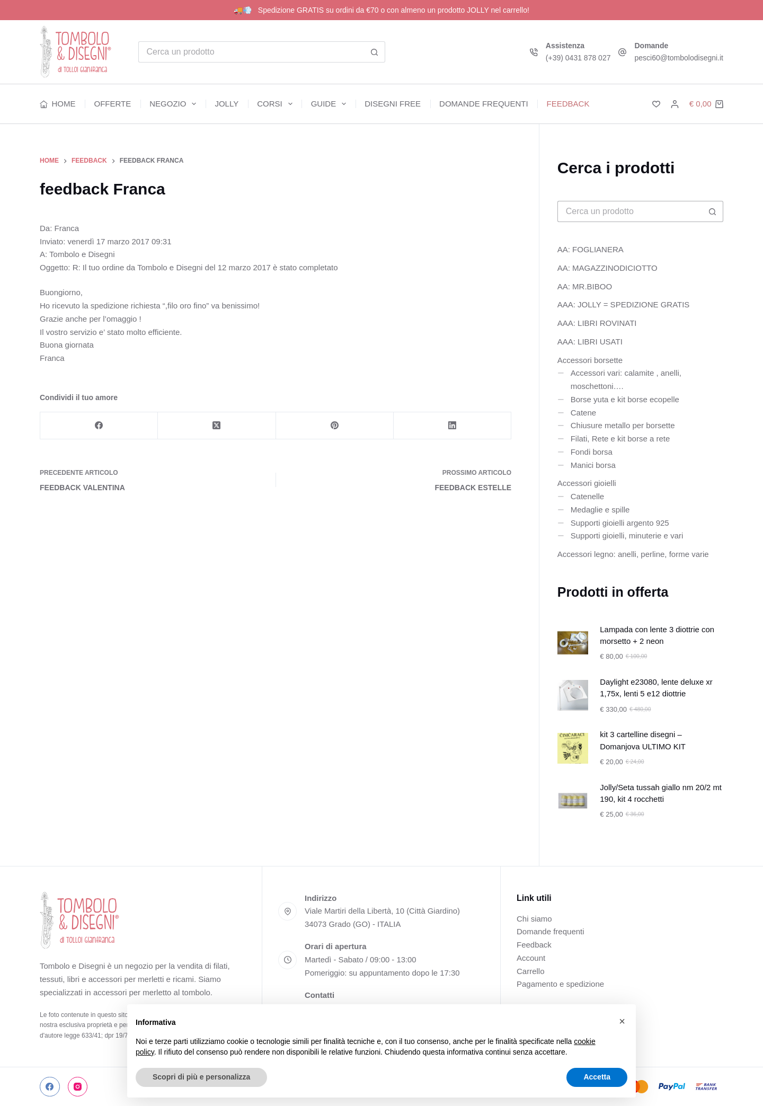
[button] (622, 1021)
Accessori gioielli (586, 483)
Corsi (277, 104)
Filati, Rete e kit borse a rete (620, 438)
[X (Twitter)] (217, 425)
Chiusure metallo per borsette (623, 425)
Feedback (568, 103)
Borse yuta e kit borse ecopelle (625, 399)
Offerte (112, 103)
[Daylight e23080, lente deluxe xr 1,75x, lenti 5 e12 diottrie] (572, 695)
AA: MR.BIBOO (584, 286)
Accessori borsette (590, 360)
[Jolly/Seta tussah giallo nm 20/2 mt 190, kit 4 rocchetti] (572, 800)
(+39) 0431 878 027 (578, 58)
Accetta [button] (596, 1077)
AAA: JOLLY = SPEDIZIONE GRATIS (623, 304)
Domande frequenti (483, 103)
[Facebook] (99, 425)
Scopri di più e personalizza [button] (201, 1077)
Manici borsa (593, 465)
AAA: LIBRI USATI (590, 341)
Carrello (531, 971)
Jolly (226, 103)
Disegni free (393, 103)
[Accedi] (675, 104)
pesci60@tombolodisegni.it (678, 58)
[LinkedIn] (452, 425)
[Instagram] (78, 1087)
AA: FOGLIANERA (590, 249)
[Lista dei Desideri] (656, 104)
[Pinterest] (335, 425)
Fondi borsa (592, 451)
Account (531, 957)
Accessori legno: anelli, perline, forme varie (633, 554)
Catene (583, 412)
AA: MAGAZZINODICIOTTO (607, 267)
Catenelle (587, 496)
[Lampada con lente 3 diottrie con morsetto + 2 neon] (572, 642)
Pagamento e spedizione (560, 983)
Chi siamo (534, 918)
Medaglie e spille (600, 509)
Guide (331, 104)
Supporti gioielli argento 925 (620, 522)
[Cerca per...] (251, 52)
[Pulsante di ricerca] (374, 52)
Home (58, 103)
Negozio (174, 104)
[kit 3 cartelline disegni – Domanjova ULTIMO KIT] (572, 748)
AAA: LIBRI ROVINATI (597, 323)
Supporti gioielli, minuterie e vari (627, 535)
